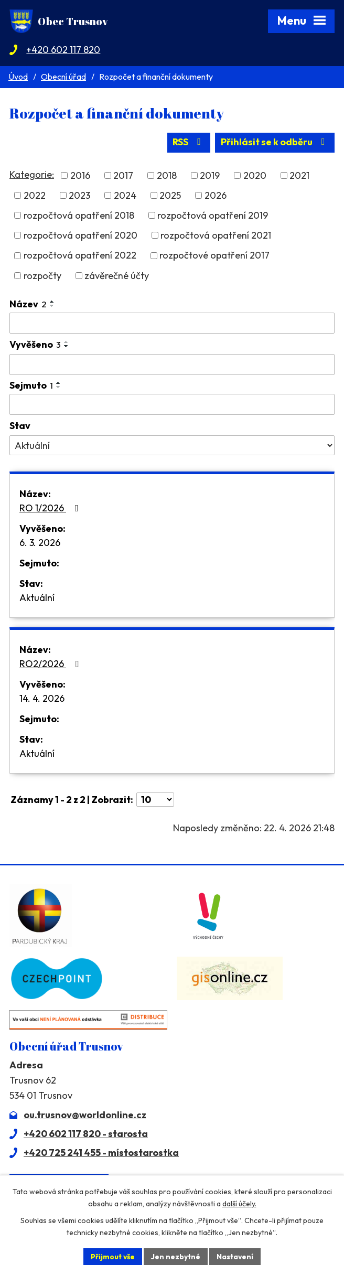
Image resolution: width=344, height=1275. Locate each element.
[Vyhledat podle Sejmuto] (172, 404)
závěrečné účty (116, 276)
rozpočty (42, 276)
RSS (188, 142)
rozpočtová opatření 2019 (212, 215)
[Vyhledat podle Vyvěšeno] (172, 364)
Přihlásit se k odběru (275, 142)
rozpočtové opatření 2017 (214, 256)
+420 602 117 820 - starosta (86, 1134)
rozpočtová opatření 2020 (80, 235)
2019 (210, 175)
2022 (35, 195)
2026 (216, 195)
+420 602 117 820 (63, 50)
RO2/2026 (51, 664)
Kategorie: (31, 174)
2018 (167, 175)
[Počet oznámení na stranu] (155, 799)
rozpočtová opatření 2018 (79, 215)
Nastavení (235, 1256)
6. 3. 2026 (39, 543)
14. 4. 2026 (41, 698)
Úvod (18, 76)
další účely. (239, 1203)
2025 (170, 195)
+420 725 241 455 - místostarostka (101, 1153)
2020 (254, 175)
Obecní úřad (63, 76)
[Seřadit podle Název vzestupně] (52, 301)
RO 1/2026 (51, 508)
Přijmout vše (112, 1256)
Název (28, 304)
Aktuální (37, 598)
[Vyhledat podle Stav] (172, 445)
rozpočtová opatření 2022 (80, 256)
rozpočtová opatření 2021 (215, 235)
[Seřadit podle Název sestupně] (52, 306)
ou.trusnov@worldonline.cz (85, 1115)
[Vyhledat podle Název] (172, 323)
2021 (299, 175)
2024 (125, 195)
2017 (123, 175)
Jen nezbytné (175, 1256)
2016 (80, 175)
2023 (79, 195)
